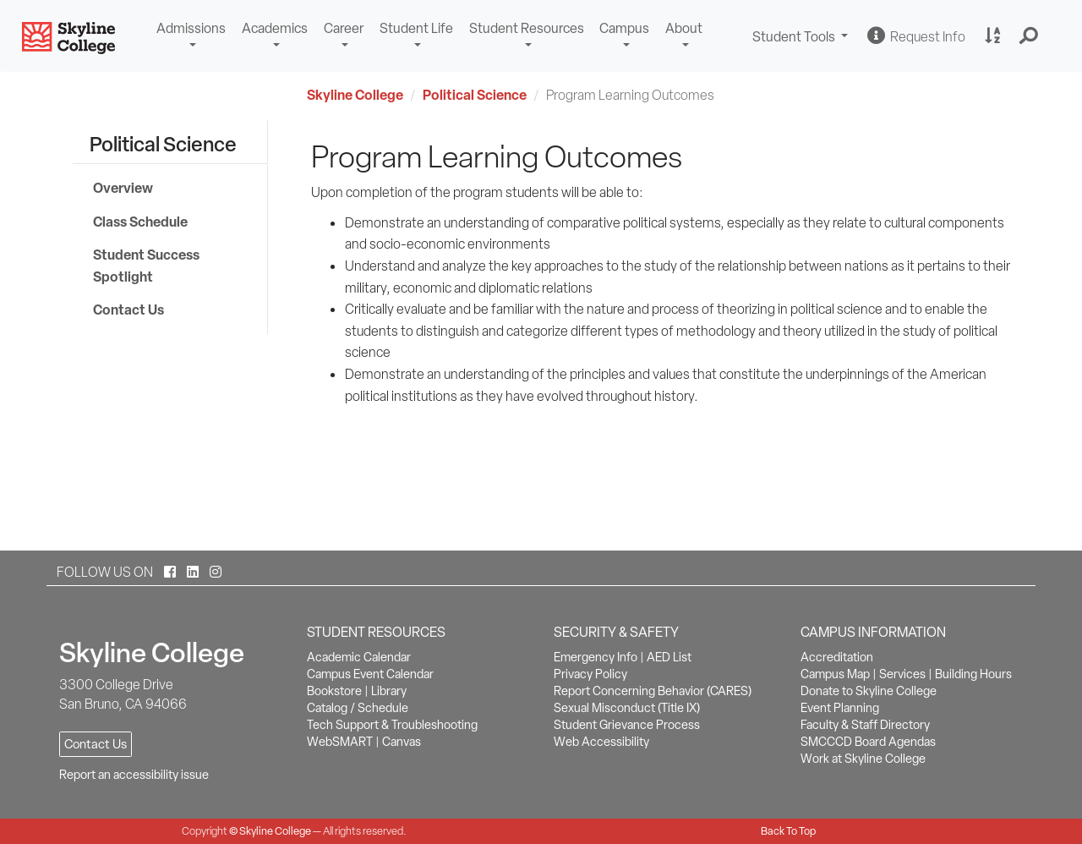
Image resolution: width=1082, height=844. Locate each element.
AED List (669, 657)
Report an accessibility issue (134, 774)
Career (343, 28)
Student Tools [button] (802, 38)
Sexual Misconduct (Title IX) (627, 707)
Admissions (191, 28)
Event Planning (840, 707)
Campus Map (835, 674)
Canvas (401, 741)
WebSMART (340, 741)
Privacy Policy (590, 674)
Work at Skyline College (863, 758)
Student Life (416, 28)
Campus (624, 28)
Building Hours (973, 674)
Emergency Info (595, 657)
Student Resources (526, 28)
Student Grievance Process (627, 724)
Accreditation (837, 657)
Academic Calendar (359, 657)
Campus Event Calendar (370, 674)
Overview (123, 187)
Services (902, 674)
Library (389, 691)
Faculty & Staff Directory (865, 724)
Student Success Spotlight (146, 265)
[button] (1029, 36)
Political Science (475, 94)
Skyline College (355, 94)
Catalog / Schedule (357, 707)
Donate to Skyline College (869, 691)
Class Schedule (140, 221)
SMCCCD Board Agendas (868, 741)
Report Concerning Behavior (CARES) (652, 691)
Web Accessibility (601, 741)
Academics (275, 28)
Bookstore (334, 691)
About (683, 28)
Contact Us (128, 309)
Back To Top (788, 831)
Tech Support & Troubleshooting (392, 724)
